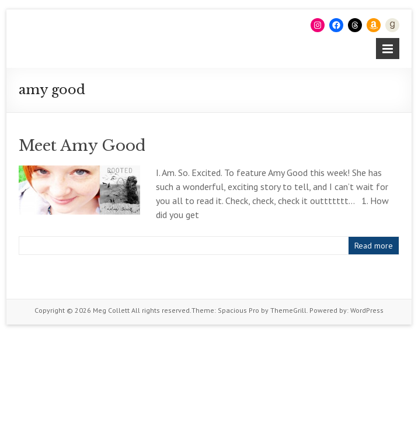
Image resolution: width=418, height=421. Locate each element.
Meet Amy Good (82, 145)
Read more (373, 245)
